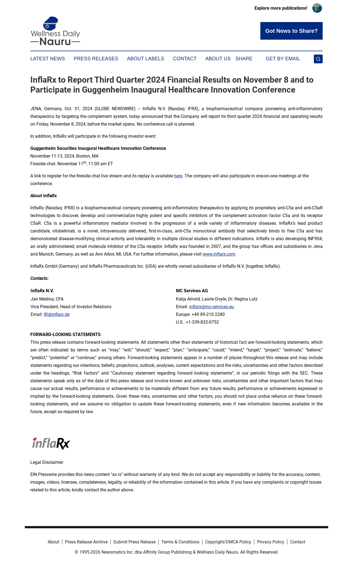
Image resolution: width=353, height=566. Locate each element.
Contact (185, 58)
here (178, 175)
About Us (218, 58)
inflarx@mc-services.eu (211, 306)
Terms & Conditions (180, 542)
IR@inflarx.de (56, 314)
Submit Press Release (134, 542)
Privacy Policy (270, 542)
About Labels (145, 58)
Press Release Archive (86, 542)
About (53, 542)
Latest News (47, 58)
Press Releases (96, 58)
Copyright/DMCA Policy (228, 542)
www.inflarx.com (219, 254)
